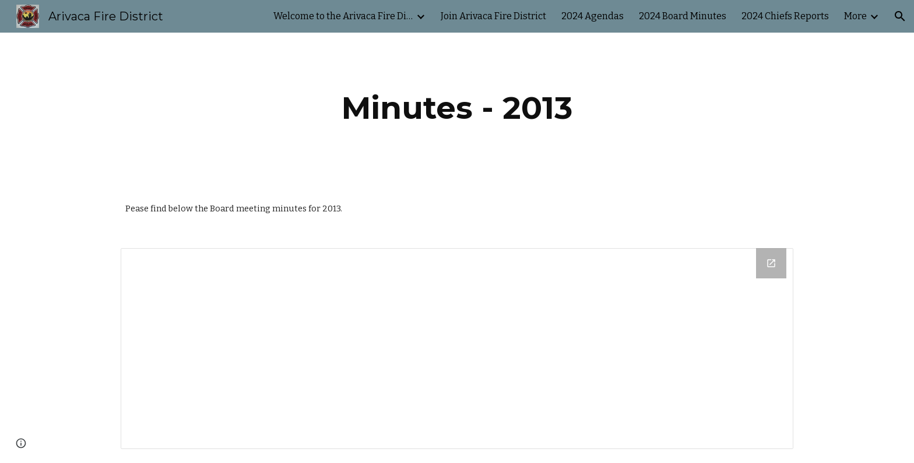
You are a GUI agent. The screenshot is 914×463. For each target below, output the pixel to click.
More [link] (855, 16)
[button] (900, 16)
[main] (457, 108)
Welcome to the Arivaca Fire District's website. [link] (343, 16)
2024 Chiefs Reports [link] (785, 16)
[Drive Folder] (457, 348)
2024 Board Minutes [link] (682, 16)
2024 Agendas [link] (592, 16)
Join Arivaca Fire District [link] (493, 16)
